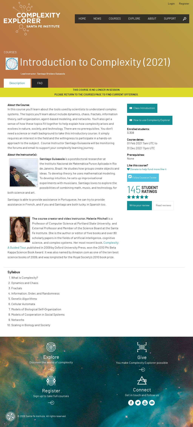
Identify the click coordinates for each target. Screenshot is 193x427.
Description (17, 83)
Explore (134, 18)
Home (82, 18)
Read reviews (163, 205)
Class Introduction (144, 108)
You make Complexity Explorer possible (142, 362)
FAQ (39, 83)
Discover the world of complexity (51, 362)
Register (184, 3)
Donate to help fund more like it (148, 169)
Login (171, 3)
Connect (142, 389)
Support (170, 18)
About (152, 18)
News (97, 18)
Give (142, 357)
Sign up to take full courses (51, 396)
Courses (115, 18)
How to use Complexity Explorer (151, 120)
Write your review (139, 205)
